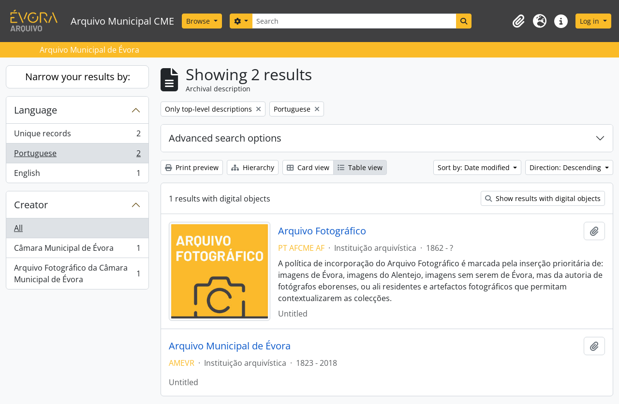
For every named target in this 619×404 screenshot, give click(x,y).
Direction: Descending (566, 167)
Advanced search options (225, 137)
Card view (308, 167)
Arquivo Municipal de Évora (230, 346)
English (77, 175)
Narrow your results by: (77, 76)
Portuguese (77, 155)
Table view (360, 167)
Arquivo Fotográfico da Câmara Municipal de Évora (77, 273)
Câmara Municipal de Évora (77, 250)
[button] (518, 21)
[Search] (354, 21)
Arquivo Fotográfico (322, 231)
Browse (199, 21)
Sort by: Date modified (475, 167)
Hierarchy (252, 167)
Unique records (77, 136)
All (18, 228)
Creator (31, 204)
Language (35, 109)
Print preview (192, 167)
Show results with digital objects (543, 198)
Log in (590, 21)
